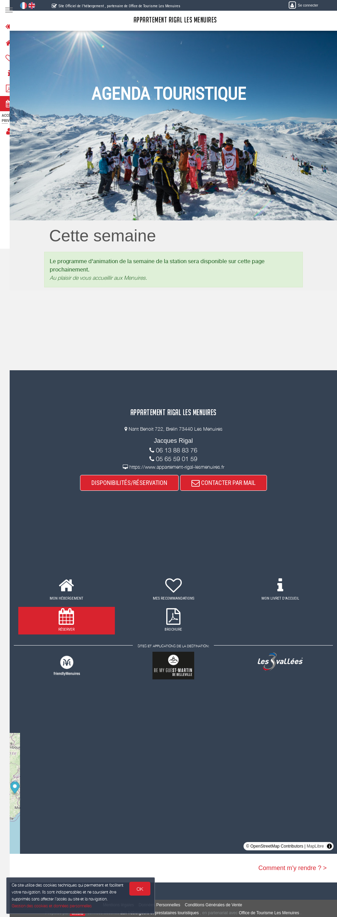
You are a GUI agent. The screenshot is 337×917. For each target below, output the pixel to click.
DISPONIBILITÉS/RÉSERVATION (133, 482)
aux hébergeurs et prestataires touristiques (164, 912)
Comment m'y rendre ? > (292, 868)
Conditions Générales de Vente (217, 904)
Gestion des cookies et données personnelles (52, 905)
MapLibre (315, 846)
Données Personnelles (164, 904)
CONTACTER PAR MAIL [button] (228, 482)
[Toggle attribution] (329, 846)
